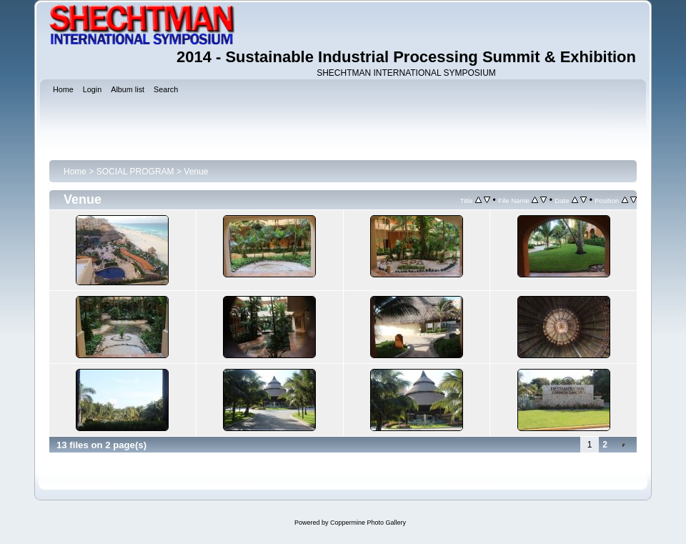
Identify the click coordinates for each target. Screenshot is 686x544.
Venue (196, 172)
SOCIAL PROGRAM (135, 172)
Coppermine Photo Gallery (368, 522)
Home (75, 172)
